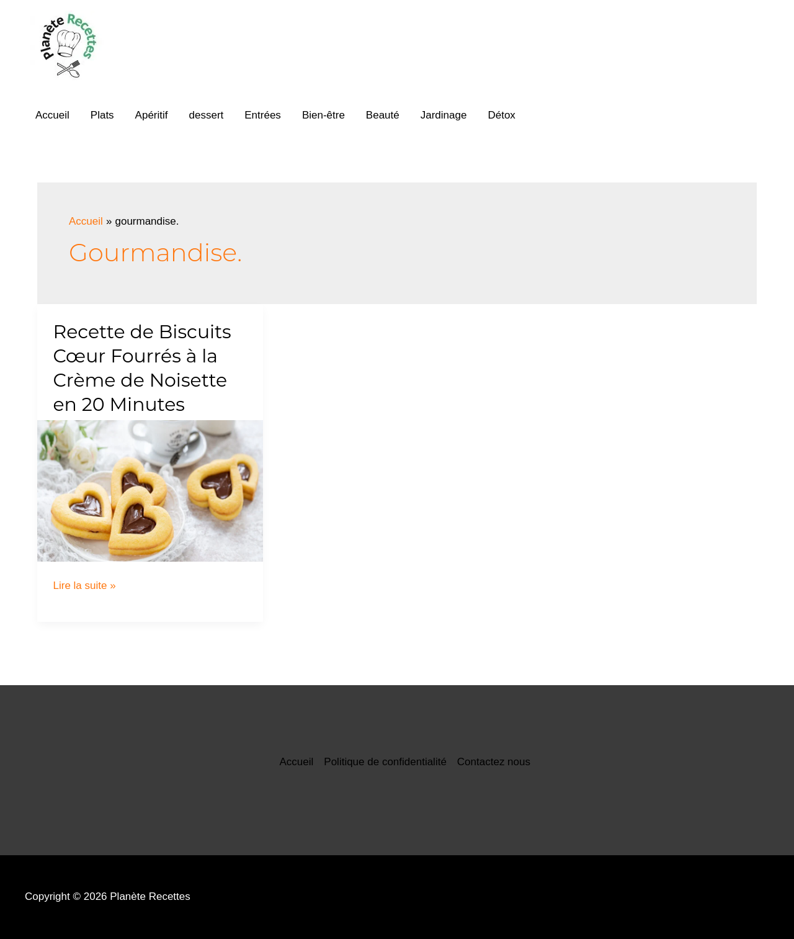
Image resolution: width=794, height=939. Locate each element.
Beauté (382, 115)
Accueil (52, 115)
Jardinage (444, 115)
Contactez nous (493, 762)
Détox (501, 115)
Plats (102, 115)
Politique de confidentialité (385, 762)
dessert (206, 115)
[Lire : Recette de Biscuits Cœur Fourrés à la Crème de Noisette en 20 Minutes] (150, 490)
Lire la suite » (84, 585)
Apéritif (151, 115)
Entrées (262, 115)
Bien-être (323, 115)
